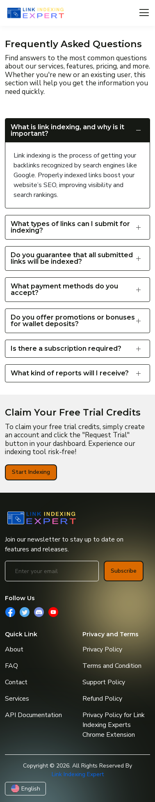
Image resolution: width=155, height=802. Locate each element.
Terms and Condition (111, 665)
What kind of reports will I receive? (70, 373)
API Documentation (33, 715)
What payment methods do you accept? (64, 289)
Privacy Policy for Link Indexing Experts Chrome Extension (113, 725)
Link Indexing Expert (78, 774)
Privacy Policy (102, 649)
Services (17, 698)
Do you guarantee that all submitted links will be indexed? (72, 258)
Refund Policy (102, 698)
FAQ (11, 665)
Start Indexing (31, 472)
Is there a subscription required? (66, 348)
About (14, 649)
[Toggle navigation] (144, 13)
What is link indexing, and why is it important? (67, 130)
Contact (16, 682)
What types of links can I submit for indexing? (70, 227)
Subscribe (124, 571)
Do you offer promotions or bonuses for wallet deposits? (73, 320)
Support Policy (103, 682)
